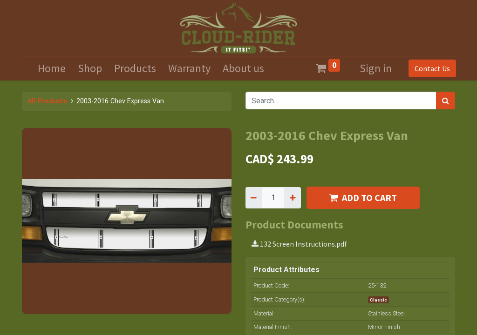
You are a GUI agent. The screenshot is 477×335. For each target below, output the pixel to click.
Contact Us (431, 68)
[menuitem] (51, 68)
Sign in (376, 68)
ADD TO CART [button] (363, 197)
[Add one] (292, 197)
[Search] (445, 100)
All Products (47, 101)
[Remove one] (253, 197)
